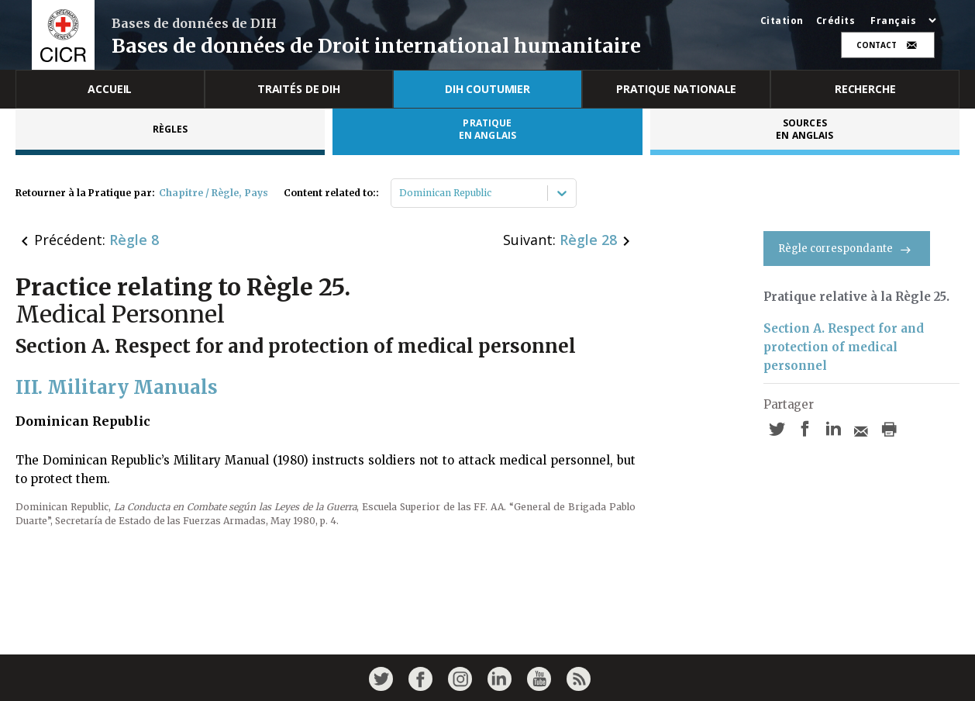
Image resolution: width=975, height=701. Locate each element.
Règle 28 (588, 239)
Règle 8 (134, 239)
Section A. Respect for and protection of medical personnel (843, 347)
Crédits (836, 21)
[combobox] (400, 193)
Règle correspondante (846, 248)
